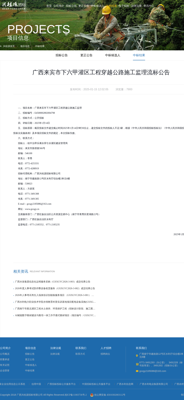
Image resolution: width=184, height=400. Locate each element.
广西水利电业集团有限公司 (155, 384)
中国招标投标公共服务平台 (97, 384)
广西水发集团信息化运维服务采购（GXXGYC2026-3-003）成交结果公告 (52, 281)
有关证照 (4, 365)
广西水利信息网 (126, 384)
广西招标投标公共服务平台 (62, 384)
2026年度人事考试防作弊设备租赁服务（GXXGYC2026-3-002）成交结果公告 (55, 288)
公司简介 (58, 5)
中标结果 (111, 5)
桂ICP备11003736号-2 (76, 395)
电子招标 (123, 5)
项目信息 (25, 46)
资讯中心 (148, 5)
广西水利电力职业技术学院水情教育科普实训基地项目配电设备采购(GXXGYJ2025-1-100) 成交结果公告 (55, 302)
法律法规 (136, 5)
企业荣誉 (4, 370)
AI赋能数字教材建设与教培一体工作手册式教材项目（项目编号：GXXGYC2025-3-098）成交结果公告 (55, 315)
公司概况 (4, 354)
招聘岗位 (105, 354)
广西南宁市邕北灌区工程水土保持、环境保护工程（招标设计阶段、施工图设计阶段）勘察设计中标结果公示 (55, 308)
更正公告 (83, 5)
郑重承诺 (4, 359)
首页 (49, 5)
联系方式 (80, 354)
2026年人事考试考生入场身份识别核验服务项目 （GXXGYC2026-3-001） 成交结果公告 (55, 295)
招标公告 (71, 5)
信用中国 (37, 384)
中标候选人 (97, 5)
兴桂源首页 (9, 46)
